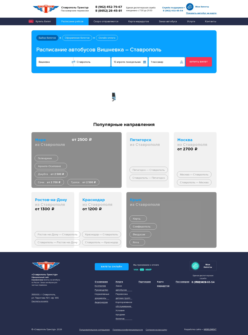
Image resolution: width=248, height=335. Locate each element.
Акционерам (101, 302)
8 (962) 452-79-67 (108, 7)
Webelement (210, 329)
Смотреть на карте (39, 301)
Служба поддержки (172, 7)
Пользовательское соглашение (94, 330)
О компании (101, 281)
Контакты (210, 21)
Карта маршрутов (138, 21)
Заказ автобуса (168, 21)
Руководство (101, 290)
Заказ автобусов (121, 288)
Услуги (191, 21)
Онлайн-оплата (107, 37)
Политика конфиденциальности (128, 330)
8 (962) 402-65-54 (173, 10)
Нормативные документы (102, 296)
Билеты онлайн (111, 266)
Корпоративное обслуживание (124, 304)
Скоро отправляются (106, 21)
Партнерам (145, 281)
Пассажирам (182, 281)
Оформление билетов (77, 37)
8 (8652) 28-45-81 (108, 11)
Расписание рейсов (72, 21)
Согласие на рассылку (156, 330)
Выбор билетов (47, 37)
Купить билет (43, 21)
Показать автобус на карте (201, 13)
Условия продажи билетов (120, 314)
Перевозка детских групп (123, 296)
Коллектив (100, 286)
